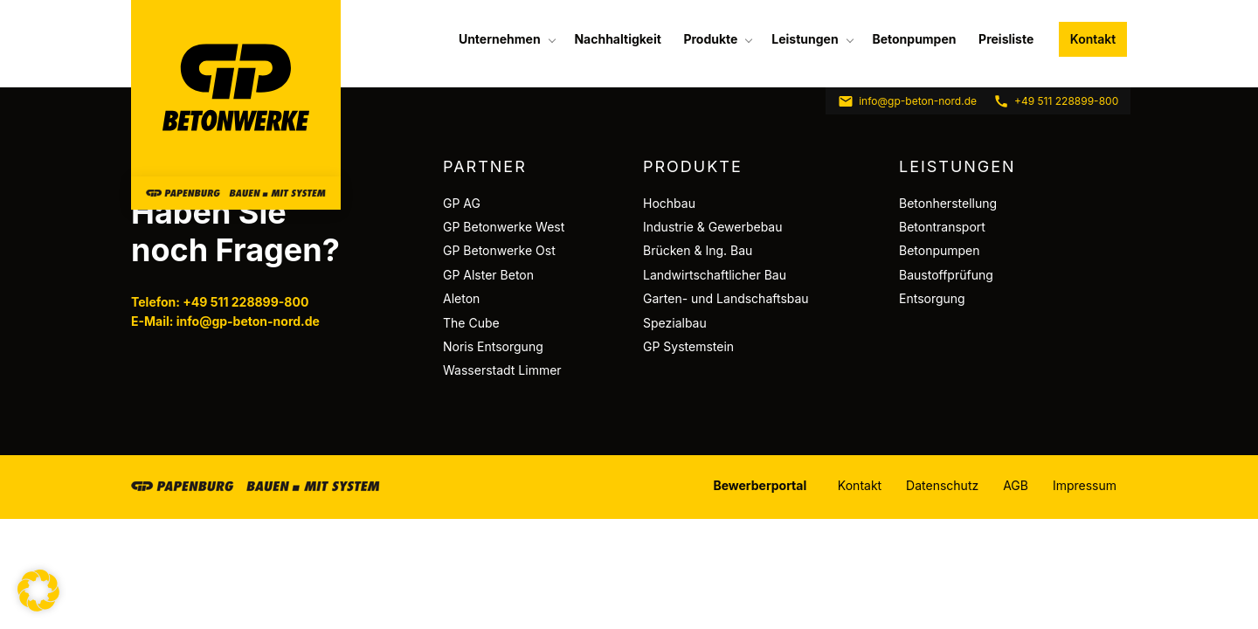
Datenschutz (942, 485)
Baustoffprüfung (946, 274)
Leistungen (804, 38)
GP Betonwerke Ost (499, 250)
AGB (1015, 485)
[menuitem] (505, 39)
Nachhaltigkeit (617, 38)
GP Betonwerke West (503, 226)
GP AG (461, 203)
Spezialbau (675, 322)
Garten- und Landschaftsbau (726, 298)
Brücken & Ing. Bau (697, 250)
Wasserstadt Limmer (502, 370)
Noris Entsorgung (493, 346)
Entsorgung (932, 298)
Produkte (710, 38)
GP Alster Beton (488, 274)
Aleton (461, 298)
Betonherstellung (948, 203)
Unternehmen (500, 38)
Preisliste (1005, 38)
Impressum (1084, 485)
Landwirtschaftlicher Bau (714, 274)
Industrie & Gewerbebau (713, 226)
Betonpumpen (914, 38)
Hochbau (669, 203)
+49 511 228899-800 (1055, 101)
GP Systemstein (688, 346)
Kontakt (1093, 38)
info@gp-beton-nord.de (907, 101)
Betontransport (942, 226)
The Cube (471, 322)
